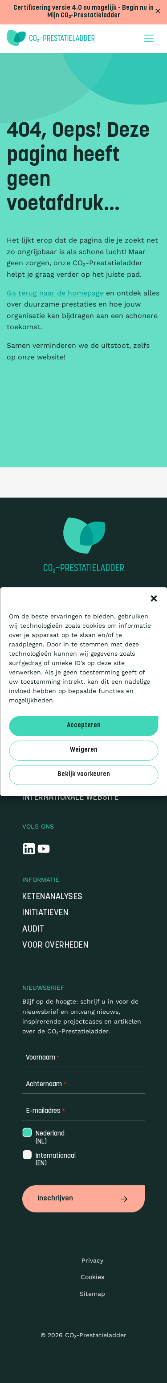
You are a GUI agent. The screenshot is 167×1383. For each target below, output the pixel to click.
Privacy (92, 1260)
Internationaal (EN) (55, 1160)
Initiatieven (45, 913)
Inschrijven (83, 1198)
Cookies (92, 1276)
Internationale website (70, 797)
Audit (33, 929)
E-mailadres (45, 1111)
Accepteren (84, 725)
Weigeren (84, 750)
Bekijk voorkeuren (83, 774)
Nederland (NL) (49, 1138)
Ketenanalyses (52, 897)
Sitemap (92, 1293)
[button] (153, 598)
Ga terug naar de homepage (55, 293)
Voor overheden (55, 945)
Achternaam (46, 1084)
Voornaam (43, 1058)
